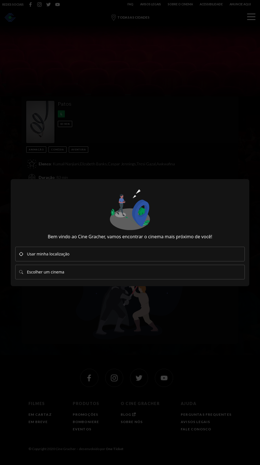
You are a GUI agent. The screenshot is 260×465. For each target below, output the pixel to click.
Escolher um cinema (41, 272)
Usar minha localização (44, 254)
